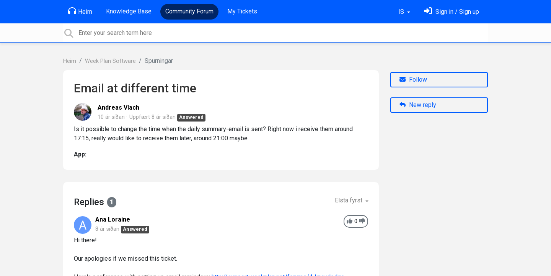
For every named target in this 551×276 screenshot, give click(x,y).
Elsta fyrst (349, 200)
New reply (417, 104)
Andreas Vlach (118, 107)
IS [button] (402, 11)
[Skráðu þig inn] (451, 12)
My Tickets (242, 11)
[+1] (349, 221)
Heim (80, 11)
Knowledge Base (129, 11)
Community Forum (189, 11)
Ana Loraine (112, 219)
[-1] (362, 221)
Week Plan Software (110, 61)
